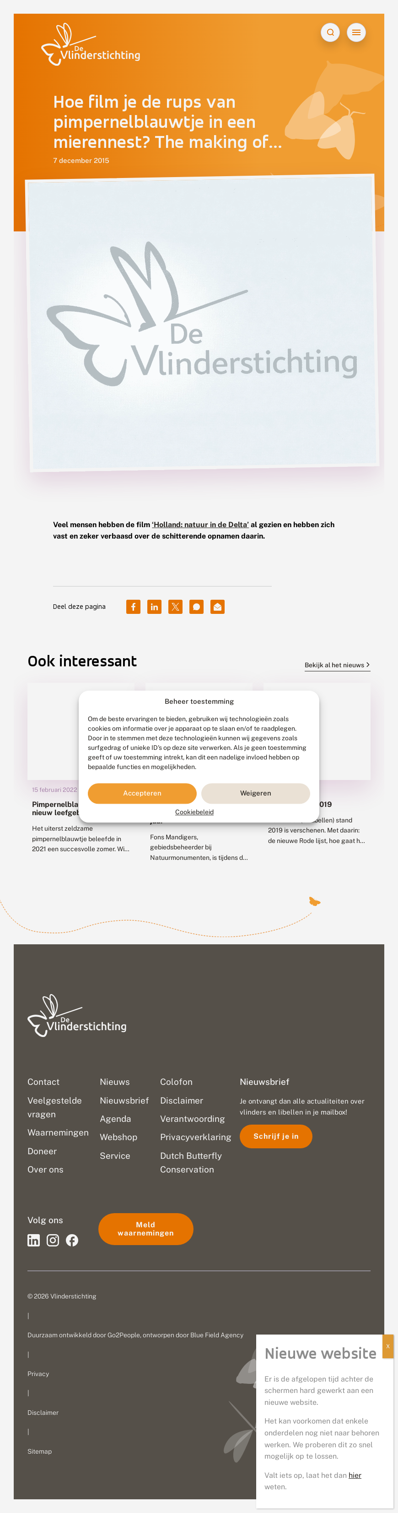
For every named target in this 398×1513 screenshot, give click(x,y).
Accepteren (142, 793)
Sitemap (39, 1451)
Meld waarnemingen (146, 1228)
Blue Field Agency (216, 1335)
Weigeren (255, 793)
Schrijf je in (276, 1136)
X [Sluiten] (388, 1346)
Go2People (124, 1335)
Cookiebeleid (194, 812)
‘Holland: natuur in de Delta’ (200, 524)
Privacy (38, 1373)
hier (355, 1475)
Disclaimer (43, 1412)
